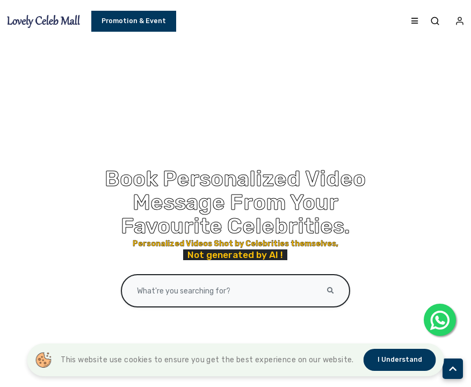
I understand (400, 359)
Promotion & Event (134, 21)
